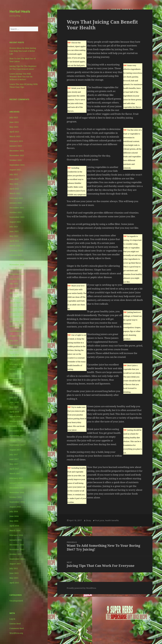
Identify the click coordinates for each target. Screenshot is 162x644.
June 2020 (14, 288)
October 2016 (15, 497)
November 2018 (16, 378)
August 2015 (15, 563)
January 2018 (15, 426)
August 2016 (15, 506)
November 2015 (16, 549)
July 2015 (13, 568)
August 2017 (15, 449)
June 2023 (14, 122)
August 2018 (15, 392)
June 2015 (14, 573)
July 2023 (13, 117)
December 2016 (16, 487)
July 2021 (13, 226)
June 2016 (14, 516)
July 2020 (13, 283)
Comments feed (16, 628)
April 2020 (14, 298)
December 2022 (16, 150)
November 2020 (16, 264)
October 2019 (15, 326)
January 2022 (15, 203)
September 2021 (17, 217)
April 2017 (14, 468)
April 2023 (14, 131)
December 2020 (16, 260)
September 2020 (17, 274)
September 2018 (17, 388)
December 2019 (16, 316)
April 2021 (14, 241)
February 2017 (16, 478)
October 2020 (15, 269)
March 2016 (14, 530)
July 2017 (13, 454)
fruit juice (99, 520)
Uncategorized (16, 600)
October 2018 (15, 383)
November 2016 (16, 492)
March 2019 (14, 359)
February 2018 (16, 421)
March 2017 (14, 473)
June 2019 (14, 345)
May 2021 (13, 236)
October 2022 (15, 160)
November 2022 (16, 155)
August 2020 (15, 279)
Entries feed (15, 623)
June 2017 (14, 459)
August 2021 (15, 222)
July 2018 (13, 397)
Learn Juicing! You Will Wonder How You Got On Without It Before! (20, 76)
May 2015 (13, 578)
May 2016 (13, 521)
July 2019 (13, 340)
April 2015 (14, 582)
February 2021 (16, 250)
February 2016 (16, 535)
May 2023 (13, 127)
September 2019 (17, 331)
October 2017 (15, 440)
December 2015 (16, 544)
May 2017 (13, 464)
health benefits (112, 520)
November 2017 (16, 435)
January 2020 (15, 312)
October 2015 (15, 554)
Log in (12, 619)
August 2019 (15, 335)
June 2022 (14, 179)
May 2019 (13, 350)
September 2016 (17, 502)
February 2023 (16, 141)
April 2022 (14, 188)
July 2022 (13, 174)
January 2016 (15, 540)
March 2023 (14, 136)
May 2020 (13, 293)
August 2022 (15, 169)
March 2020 (14, 302)
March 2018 (14, 416)
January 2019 (15, 369)
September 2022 (17, 165)
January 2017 (15, 483)
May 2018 (13, 407)
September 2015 (17, 559)
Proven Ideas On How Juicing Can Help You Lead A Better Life (22, 51)
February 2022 (16, 198)
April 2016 (14, 525)
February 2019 (16, 364)
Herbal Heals (19, 11)
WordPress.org (16, 633)
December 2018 (16, 373)
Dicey (88, 520)
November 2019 (16, 321)
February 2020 (16, 307)
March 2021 (14, 245)
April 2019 (14, 354)
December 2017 (16, 430)
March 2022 (14, 193)
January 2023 (15, 146)
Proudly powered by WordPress (81, 588)
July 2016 (13, 511)
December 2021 (16, 207)
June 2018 (14, 402)
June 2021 (14, 231)
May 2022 (13, 184)
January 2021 (15, 255)
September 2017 (17, 445)
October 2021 (15, 212)
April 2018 (14, 411)
